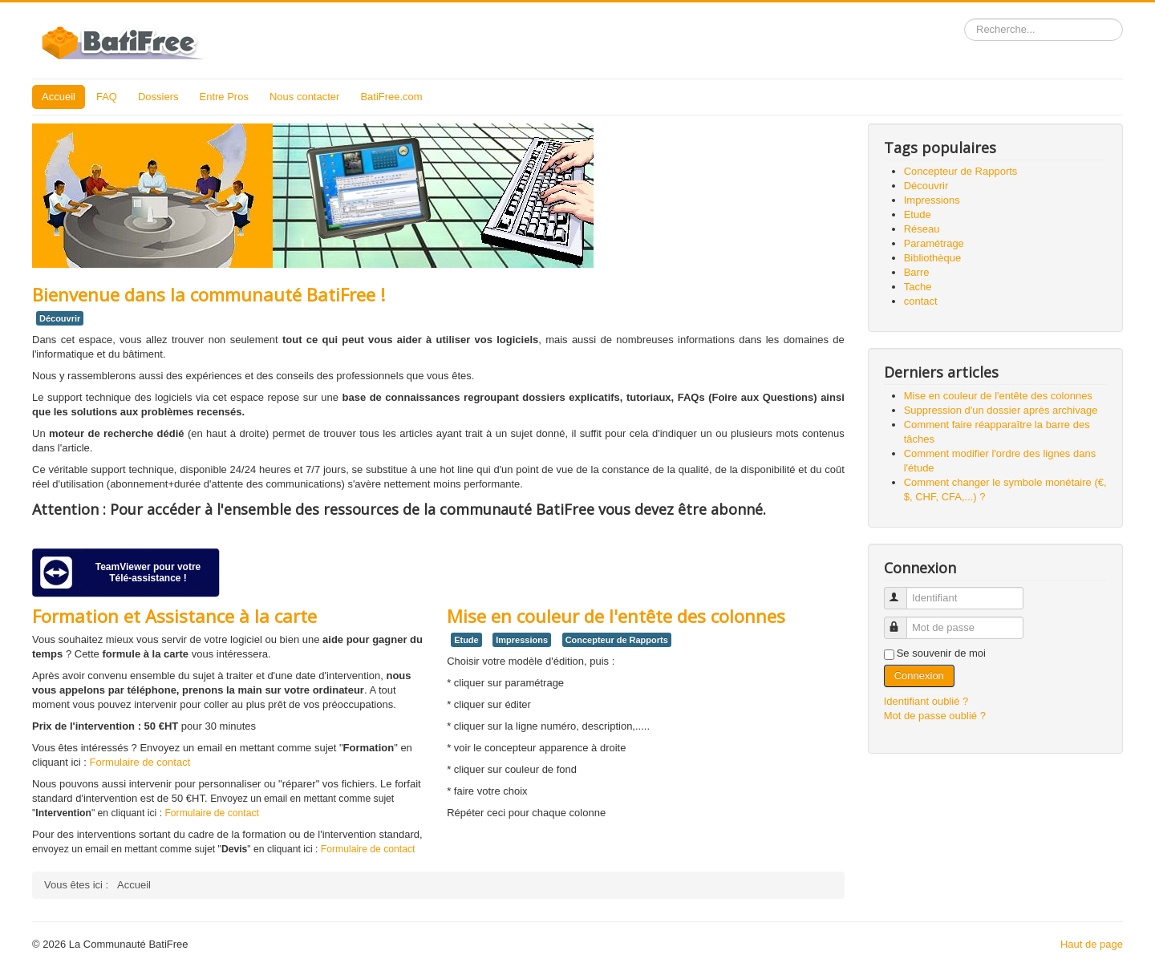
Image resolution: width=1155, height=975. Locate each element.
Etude (466, 640)
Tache (918, 287)
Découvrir (59, 318)
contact (921, 301)
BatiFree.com (391, 97)
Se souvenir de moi (941, 653)
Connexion (919, 676)
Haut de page (1091, 944)
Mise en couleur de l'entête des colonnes (616, 616)
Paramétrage (934, 243)
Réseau (922, 229)
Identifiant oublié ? (926, 701)
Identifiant (902, 591)
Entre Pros (224, 97)
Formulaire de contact (140, 762)
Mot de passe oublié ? (935, 716)
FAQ (106, 97)
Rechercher (964, 18)
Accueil (58, 97)
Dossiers (158, 97)
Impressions (522, 640)
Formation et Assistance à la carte (174, 616)
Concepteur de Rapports (616, 640)
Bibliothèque (933, 258)
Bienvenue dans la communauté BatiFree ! (208, 294)
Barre (917, 272)
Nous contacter (304, 97)
